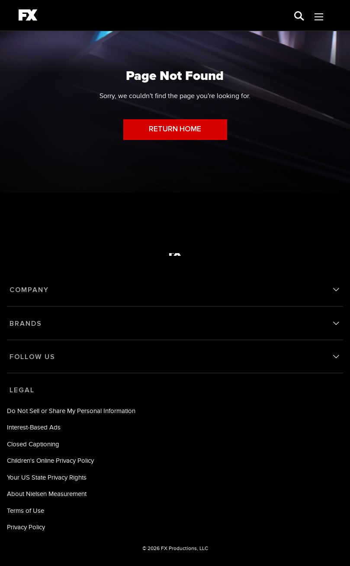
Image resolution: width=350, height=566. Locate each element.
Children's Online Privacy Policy (50, 460)
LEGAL (22, 390)
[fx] (28, 16)
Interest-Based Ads (34, 427)
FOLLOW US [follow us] (32, 356)
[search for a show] (299, 15)
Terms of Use (25, 510)
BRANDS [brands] (26, 323)
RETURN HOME (175, 129)
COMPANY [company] (29, 289)
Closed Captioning (33, 443)
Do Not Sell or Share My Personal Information (71, 410)
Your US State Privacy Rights (47, 477)
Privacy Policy (26, 526)
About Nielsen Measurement (47, 493)
